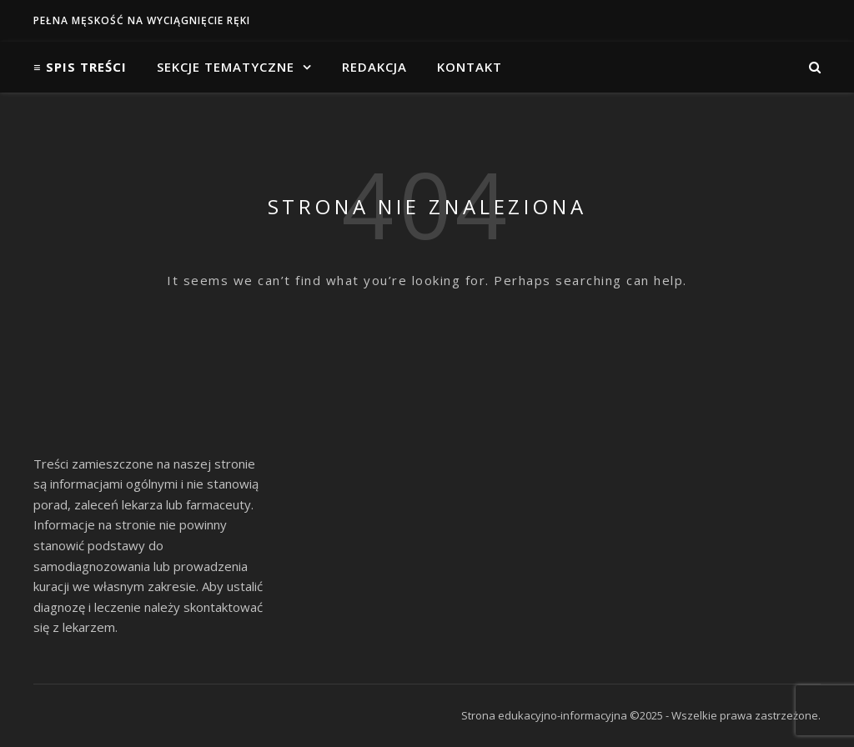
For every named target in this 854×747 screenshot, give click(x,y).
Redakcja (374, 66)
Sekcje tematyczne (225, 66)
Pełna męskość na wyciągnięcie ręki (141, 20)
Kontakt (469, 66)
